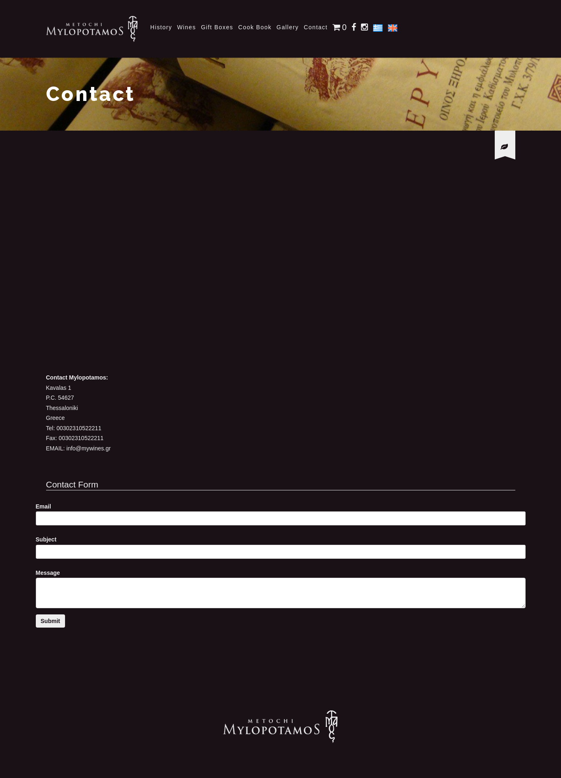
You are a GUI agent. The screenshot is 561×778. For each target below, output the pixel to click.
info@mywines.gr (88, 448)
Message (48, 572)
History (161, 27)
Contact (316, 27)
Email (43, 506)
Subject (46, 539)
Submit (50, 621)
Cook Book (255, 27)
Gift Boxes (217, 27)
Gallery (288, 27)
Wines (186, 27)
